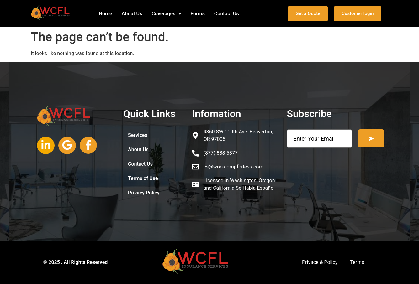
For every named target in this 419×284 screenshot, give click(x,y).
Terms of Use (143, 178)
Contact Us (226, 14)
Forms (197, 14)
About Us (132, 14)
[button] (166, 14)
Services (137, 135)
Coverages (166, 14)
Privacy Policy (144, 193)
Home (105, 14)
